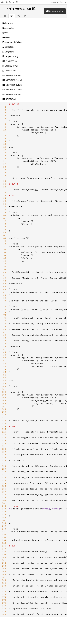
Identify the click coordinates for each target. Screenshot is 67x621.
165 (4, 571)
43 (4, 224)
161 (4, 560)
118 (4, 437)
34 (4, 198)
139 (4, 497)
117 (4, 434)
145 (4, 514)
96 (4, 375)
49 (4, 241)
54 (4, 255)
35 (4, 201)
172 (4, 591)
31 (4, 189)
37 (4, 206)
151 (4, 531)
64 (4, 283)
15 (4, 144)
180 (4, 614)
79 (4, 326)
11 (4, 132)
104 (4, 397)
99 (4, 383)
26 (4, 175)
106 (4, 403)
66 (4, 289)
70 (4, 300)
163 (4, 566)
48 (4, 238)
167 (4, 577)
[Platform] (11, 2)
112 (4, 420)
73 (4, 309)
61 (4, 275)
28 (4, 181)
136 (4, 489)
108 (4, 409)
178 (4, 608)
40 (4, 215)
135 (4, 486)
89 (4, 355)
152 (4, 534)
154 (4, 540)
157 (4, 548)
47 (4, 235)
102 (4, 392)
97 (4, 377)
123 (4, 451)
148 (4, 523)
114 (4, 426)
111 (4, 417)
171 (4, 588)
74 (4, 312)
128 (4, 466)
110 (4, 414)
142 (4, 506)
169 (4, 583)
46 (4, 232)
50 (4, 243)
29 (4, 184)
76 (4, 318)
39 (4, 212)
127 (4, 463)
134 (4, 483)
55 (4, 258)
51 (4, 246)
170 (4, 586)
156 (4, 546)
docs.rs (53, 2)
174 (4, 597)
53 (4, 252)
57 (4, 263)
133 (4, 480)
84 (4, 340)
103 (4, 394)
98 (4, 380)
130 (4, 471)
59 (4, 269)
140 (4, 500)
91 (4, 360)
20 (4, 158)
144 (4, 511)
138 (4, 494)
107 (4, 406)
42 (4, 221)
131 (4, 474)
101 (4, 389)
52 (4, 249)
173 (4, 594)
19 (4, 155)
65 (4, 286)
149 (4, 526)
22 (4, 164)
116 (4, 432)
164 (4, 568)
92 (4, 363)
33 (4, 195)
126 (4, 460)
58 (4, 266)
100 (4, 386)
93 (4, 366)
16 (4, 147)
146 (4, 517)
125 (4, 457)
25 (4, 172)
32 (4, 192)
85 (4, 343)
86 (4, 346)
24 (4, 169)
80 (4, 329)
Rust (62, 2)
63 (4, 281)
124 (4, 454)
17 (4, 149)
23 (4, 167)
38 (4, 209)
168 (4, 580)
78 (4, 323)
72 (4, 306)
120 (4, 443)
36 (4, 204)
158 (4, 551)
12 (4, 135)
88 (4, 352)
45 (4, 229)
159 (4, 554)
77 (4, 320)
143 (4, 508)
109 (4, 412)
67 (4, 292)
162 (4, 563)
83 (4, 338)
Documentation (55, 11)
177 (4, 605)
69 (4, 298)
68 (4, 295)
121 (4, 446)
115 (4, 429)
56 (4, 261)
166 (4, 574)
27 (4, 178)
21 (4, 161)
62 (4, 278)
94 (4, 369)
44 (4, 226)
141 (4, 503)
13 (4, 138)
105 (4, 400)
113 (4, 423)
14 (4, 141)
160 (4, 557)
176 (4, 603)
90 (4, 357)
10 (4, 130)
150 (4, 529)
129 (4, 469)
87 (4, 349)
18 (4, 152)
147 (4, 520)
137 (4, 491)
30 (4, 187)
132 (4, 477)
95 (4, 372)
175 (4, 600)
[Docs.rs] (2, 2)
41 (4, 218)
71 (4, 303)
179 (4, 611)
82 (4, 335)
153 (4, 537)
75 (4, 315)
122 (4, 449)
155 (4, 543)
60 (4, 272)
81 (4, 332)
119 (4, 440)
